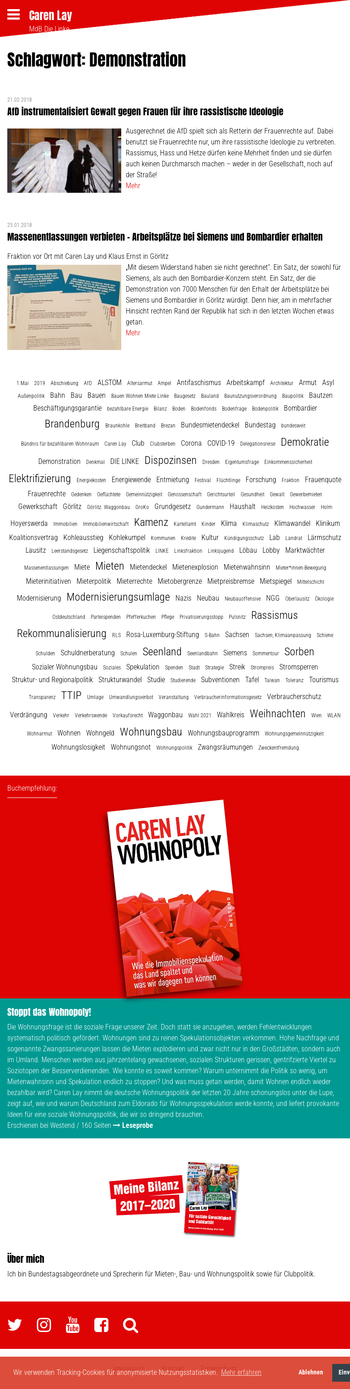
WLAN (333, 715)
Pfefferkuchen (141, 617)
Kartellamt (185, 524)
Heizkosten (272, 507)
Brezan (168, 425)
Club (138, 443)
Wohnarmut (39, 734)
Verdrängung (28, 714)
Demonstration (59, 461)
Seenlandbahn (202, 653)
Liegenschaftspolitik (121, 550)
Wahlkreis (230, 714)
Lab (274, 537)
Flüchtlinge (228, 480)
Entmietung (172, 479)
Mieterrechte (134, 581)
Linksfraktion (188, 551)
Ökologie (324, 599)
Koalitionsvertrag (33, 537)
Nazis (183, 598)
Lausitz (36, 550)
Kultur (210, 537)
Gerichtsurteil (221, 494)
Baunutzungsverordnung (250, 396)
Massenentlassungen (46, 568)
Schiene (325, 635)
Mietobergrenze (180, 581)
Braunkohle (117, 425)
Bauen (97, 395)
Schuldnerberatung (88, 652)
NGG (273, 598)
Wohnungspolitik (174, 748)
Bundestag (260, 425)
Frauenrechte (47, 493)
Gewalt (277, 494)
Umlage (95, 697)
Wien (316, 715)
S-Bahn (212, 635)
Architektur (281, 383)
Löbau (248, 550)
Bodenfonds (203, 409)
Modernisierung (39, 598)
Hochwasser (302, 507)
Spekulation (143, 667)
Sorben (299, 651)
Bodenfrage (234, 409)
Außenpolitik (31, 396)
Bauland (210, 396)
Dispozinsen (170, 460)
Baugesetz (185, 396)
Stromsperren (298, 667)
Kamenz (151, 522)
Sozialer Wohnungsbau (65, 667)
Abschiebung (64, 383)
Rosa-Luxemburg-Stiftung (162, 634)
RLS (116, 635)
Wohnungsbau (151, 731)
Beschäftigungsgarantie (67, 408)
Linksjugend (221, 551)
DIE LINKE (124, 461)
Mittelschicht (310, 582)
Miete (82, 567)
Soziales (112, 667)
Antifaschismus (199, 382)
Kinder (208, 524)
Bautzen (321, 395)
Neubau (208, 598)
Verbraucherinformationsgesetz (228, 697)
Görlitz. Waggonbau (108, 507)
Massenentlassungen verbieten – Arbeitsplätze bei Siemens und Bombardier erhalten (165, 237)
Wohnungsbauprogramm (223, 733)
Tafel (252, 679)
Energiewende (131, 479)
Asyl (328, 382)
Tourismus (324, 679)
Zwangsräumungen (225, 747)
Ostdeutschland (68, 617)
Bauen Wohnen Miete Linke (140, 396)
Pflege (167, 617)
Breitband (145, 425)
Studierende (183, 680)
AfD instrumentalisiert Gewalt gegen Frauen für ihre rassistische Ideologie (145, 111)
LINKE (162, 551)
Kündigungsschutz (244, 538)
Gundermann (210, 507)
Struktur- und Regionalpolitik (52, 679)
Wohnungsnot (131, 747)
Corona (191, 443)
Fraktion (290, 480)
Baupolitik (293, 396)
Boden (178, 409)
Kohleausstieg (83, 537)
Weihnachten (278, 713)
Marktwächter (305, 550)
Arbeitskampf (245, 382)
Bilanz (160, 409)
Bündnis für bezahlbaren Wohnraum (60, 444)
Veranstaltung (174, 697)
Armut (308, 382)
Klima (229, 523)
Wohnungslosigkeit (78, 747)
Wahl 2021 (199, 715)
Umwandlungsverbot (131, 697)
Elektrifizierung (40, 478)
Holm (326, 507)
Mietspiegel (276, 581)
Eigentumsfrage (242, 462)
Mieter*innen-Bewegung (301, 568)
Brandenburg (72, 423)
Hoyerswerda (29, 523)
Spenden (174, 667)
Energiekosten (91, 480)
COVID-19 (221, 443)
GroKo (142, 507)
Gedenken (81, 494)
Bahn (57, 395)
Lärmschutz (324, 537)
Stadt (194, 667)
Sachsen (237, 634)
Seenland (162, 651)
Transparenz (42, 697)
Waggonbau (165, 714)
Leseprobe (137, 1125)
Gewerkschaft (37, 506)
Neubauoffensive (243, 599)
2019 (39, 383)
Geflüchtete (108, 494)
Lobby (271, 550)
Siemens (235, 652)
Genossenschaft (184, 494)
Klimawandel (292, 523)
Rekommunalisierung (62, 633)
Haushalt (243, 506)
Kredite (188, 538)
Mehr (133, 185)
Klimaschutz (255, 524)
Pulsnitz (237, 617)
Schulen (128, 653)
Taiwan (272, 680)
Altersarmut (139, 383)
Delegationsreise (257, 444)
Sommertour (265, 653)
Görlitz (72, 506)
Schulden (45, 653)
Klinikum (328, 523)
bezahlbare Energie (127, 409)
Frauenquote (323, 479)
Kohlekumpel (127, 537)
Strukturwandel (120, 679)
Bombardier (300, 408)
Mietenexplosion (195, 567)
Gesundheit (252, 494)
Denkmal (95, 462)
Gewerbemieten (306, 494)
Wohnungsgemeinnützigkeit (294, 734)
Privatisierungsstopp (201, 617)
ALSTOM (110, 382)
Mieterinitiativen (48, 581)
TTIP (71, 695)
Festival (203, 480)
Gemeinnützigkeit (144, 494)
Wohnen (69, 733)
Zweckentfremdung (278, 748)
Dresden (211, 462)
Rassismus (274, 615)
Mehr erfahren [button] (241, 1372)
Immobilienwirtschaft (106, 524)
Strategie (214, 667)
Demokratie (305, 442)
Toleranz (294, 680)
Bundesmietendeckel (210, 425)
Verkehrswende (91, 715)
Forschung (261, 479)
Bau (76, 395)
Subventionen (220, 679)
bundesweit (293, 425)
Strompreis (262, 667)
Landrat (293, 538)
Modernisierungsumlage (118, 597)
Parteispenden (106, 617)
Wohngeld (100, 733)
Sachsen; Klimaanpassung (283, 635)
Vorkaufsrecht (128, 715)
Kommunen (163, 538)
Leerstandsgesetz (69, 551)
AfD (88, 383)
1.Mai (22, 383)
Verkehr (61, 715)
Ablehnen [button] (311, 1372)
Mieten (109, 566)
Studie (156, 679)
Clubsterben (162, 444)
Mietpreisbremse (230, 581)
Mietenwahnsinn (247, 567)
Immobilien (65, 524)
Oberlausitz (297, 599)
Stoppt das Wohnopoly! (49, 1012)
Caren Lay (50, 15)
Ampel (164, 383)
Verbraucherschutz (294, 696)
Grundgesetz (172, 506)
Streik (237, 667)
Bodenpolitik (265, 409)
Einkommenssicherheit (288, 462)
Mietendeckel (148, 567)
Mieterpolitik (94, 581)
